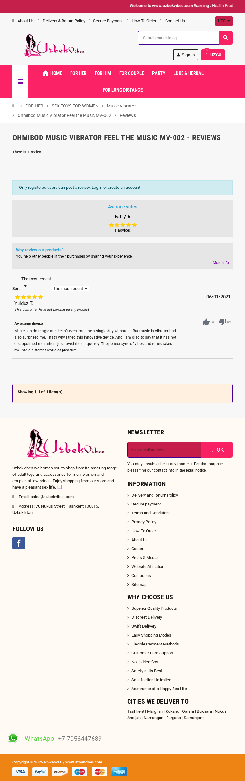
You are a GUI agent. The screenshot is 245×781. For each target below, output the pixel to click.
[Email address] (164, 450)
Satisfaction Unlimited (151, 679)
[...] (59, 487)
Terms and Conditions (151, 513)
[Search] (185, 38)
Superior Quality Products (154, 608)
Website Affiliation (147, 566)
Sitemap (138, 584)
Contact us (141, 575)
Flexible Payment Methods (155, 644)
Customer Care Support (152, 653)
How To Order (141, 20)
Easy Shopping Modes (151, 635)
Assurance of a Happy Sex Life (159, 688)
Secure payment (146, 504)
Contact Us (172, 20)
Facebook (18, 543)
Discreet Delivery (146, 617)
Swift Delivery (143, 626)
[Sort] (36, 283)
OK (217, 449)
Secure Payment (106, 20)
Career (137, 548)
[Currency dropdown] (224, 21)
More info (221, 263)
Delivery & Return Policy (61, 20)
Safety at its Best (146, 670)
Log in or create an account (116, 187)
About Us (23, 20)
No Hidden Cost (145, 661)
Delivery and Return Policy (154, 495)
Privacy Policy (143, 521)
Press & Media (144, 557)
